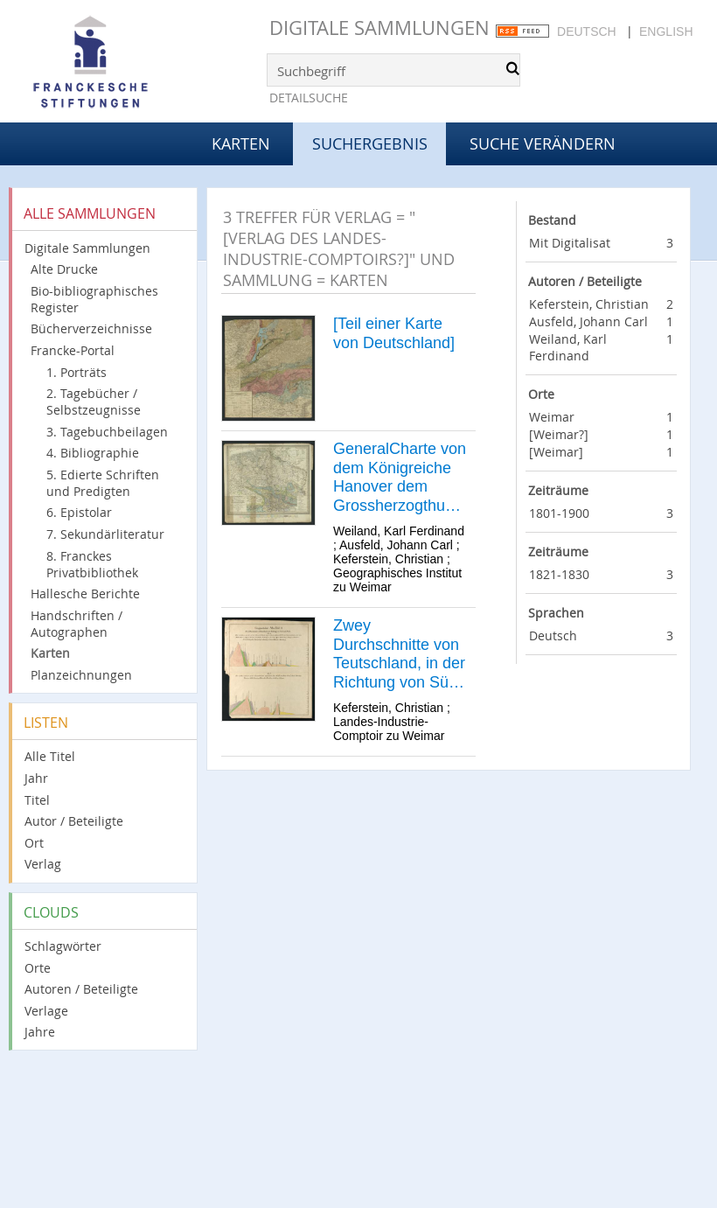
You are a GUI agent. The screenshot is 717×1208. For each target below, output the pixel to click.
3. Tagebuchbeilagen (107, 431)
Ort (34, 842)
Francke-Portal (73, 350)
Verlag (42, 863)
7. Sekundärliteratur (105, 534)
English (666, 31)
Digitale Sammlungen (379, 27)
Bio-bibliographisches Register (94, 299)
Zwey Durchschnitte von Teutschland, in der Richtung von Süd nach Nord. (399, 654)
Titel (37, 800)
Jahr (36, 778)
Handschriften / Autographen (76, 623)
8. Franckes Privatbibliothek (92, 564)
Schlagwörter (62, 946)
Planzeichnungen (81, 675)
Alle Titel (49, 756)
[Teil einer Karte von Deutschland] (394, 333)
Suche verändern (543, 143)
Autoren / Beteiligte (81, 989)
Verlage (46, 1010)
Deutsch (586, 31)
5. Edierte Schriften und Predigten (102, 482)
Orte (37, 968)
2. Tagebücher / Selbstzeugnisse (93, 401)
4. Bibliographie (92, 452)
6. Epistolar (79, 512)
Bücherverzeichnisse (91, 328)
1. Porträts (76, 372)
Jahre (39, 1031)
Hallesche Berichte (85, 593)
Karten (241, 143)
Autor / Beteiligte (73, 821)
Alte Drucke (64, 269)
